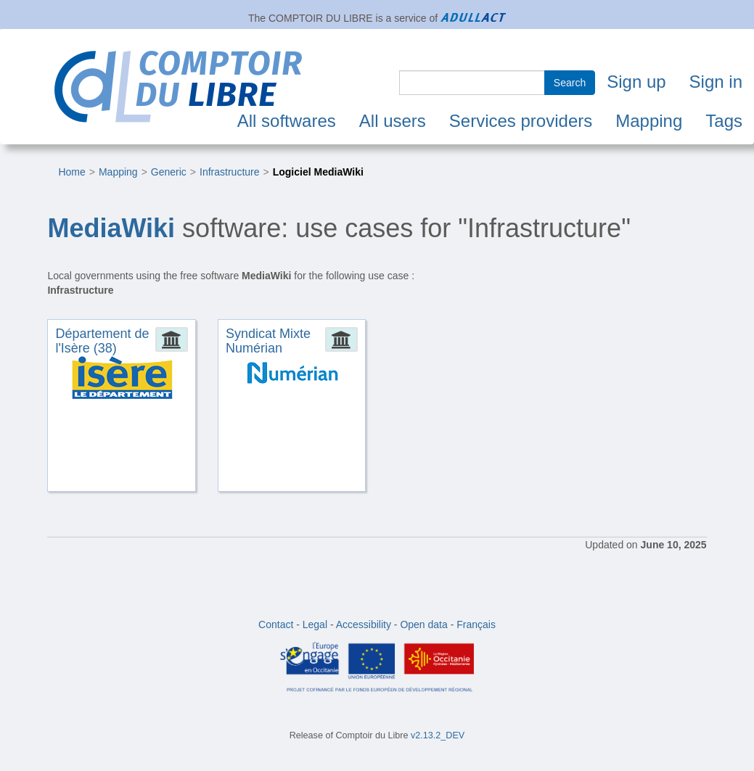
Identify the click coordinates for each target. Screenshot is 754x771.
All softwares (286, 121)
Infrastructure (229, 172)
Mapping (648, 121)
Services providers (520, 121)
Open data (423, 624)
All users (392, 121)
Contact (275, 624)
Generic (169, 172)
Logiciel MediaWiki (318, 172)
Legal (315, 624)
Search (570, 82)
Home (71, 172)
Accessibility (363, 624)
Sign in (715, 81)
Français (476, 624)
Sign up (636, 81)
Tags (723, 121)
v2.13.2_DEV (437, 735)
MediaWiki (111, 228)
